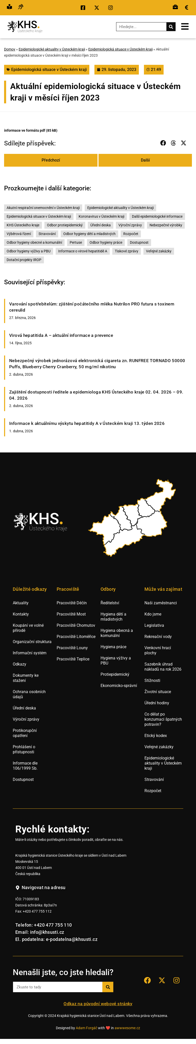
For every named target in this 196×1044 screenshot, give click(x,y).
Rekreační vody (158, 636)
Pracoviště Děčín (72, 602)
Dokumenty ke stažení (26, 678)
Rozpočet (130, 234)
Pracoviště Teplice (73, 659)
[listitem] (105, 529)
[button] (163, 143)
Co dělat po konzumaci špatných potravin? (163, 719)
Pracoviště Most (71, 614)
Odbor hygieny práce (106, 242)
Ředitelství (110, 602)
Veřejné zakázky (159, 251)
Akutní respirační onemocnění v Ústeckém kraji (43, 208)
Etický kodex (155, 735)
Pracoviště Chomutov (76, 625)
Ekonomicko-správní (119, 685)
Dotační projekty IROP (24, 260)
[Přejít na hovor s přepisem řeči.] (20, 7)
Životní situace (157, 691)
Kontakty (21, 614)
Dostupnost (139, 242)
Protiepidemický (115, 674)
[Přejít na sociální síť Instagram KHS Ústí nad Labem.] (112, 7)
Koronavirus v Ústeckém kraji (101, 216)
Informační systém (29, 652)
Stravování (47, 234)
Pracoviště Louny (72, 647)
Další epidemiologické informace (157, 216)
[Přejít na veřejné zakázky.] (186, 7)
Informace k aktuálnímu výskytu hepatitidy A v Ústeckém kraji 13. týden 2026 (87, 423)
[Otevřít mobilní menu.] (185, 26)
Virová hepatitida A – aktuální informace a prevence (61, 335)
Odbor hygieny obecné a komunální (34, 242)
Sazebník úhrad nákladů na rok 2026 (162, 667)
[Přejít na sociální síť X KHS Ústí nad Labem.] (98, 7)
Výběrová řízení (19, 234)
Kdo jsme (152, 614)
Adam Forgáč (86, 1028)
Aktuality (21, 602)
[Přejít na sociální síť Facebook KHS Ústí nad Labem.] (84, 7)
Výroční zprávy (130, 225)
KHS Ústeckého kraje (23, 225)
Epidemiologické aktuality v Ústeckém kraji (52, 49)
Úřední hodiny (156, 703)
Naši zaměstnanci (160, 602)
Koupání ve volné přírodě (28, 628)
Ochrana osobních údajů (29, 694)
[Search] (170, 26)
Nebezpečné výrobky (166, 225)
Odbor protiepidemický (65, 225)
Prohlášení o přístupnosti (24, 749)
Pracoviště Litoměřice (76, 636)
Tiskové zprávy (126, 251)
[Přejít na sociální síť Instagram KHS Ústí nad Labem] (176, 980)
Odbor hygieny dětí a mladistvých (89, 234)
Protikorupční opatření (25, 733)
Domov (9, 49)
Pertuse (76, 242)
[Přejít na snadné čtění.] (9, 7)
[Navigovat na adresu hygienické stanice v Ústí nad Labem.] (40, 888)
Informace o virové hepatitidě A (82, 251)
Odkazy (19, 664)
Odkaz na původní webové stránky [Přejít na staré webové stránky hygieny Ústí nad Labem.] (98, 1003)
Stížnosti (152, 680)
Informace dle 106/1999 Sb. (25, 766)
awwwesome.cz (127, 1028)
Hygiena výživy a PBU (116, 661)
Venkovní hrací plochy (157, 650)
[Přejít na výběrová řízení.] (175, 7)
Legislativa (154, 625)
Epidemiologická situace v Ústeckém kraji (120, 49)
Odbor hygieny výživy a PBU (29, 251)
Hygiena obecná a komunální (117, 633)
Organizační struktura (32, 641)
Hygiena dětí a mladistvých (113, 617)
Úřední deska (100, 225)
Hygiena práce (113, 646)
